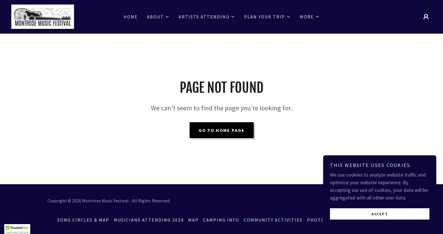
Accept (380, 217)
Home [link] (130, 17)
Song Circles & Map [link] (83, 220)
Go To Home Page (222, 130)
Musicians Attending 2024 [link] (149, 220)
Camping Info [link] (221, 220)
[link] (42, 16)
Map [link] (193, 220)
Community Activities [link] (273, 220)
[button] (158, 16)
